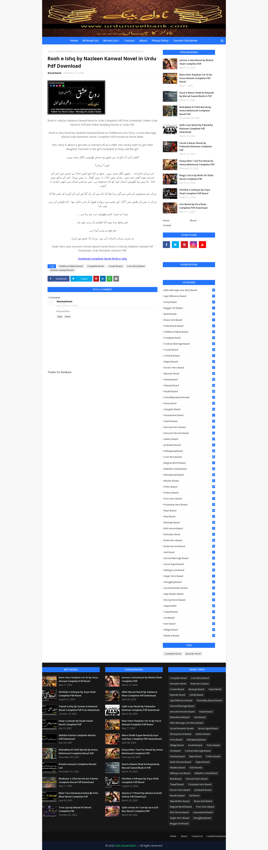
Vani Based (189, 623)
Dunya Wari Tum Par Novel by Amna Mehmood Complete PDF (197, 162)
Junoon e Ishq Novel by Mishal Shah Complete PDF (196, 61)
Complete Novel (95, 266)
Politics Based (189, 492)
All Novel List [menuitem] (90, 40)
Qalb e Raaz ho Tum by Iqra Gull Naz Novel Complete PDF (140, 809)
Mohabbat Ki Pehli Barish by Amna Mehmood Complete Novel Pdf (195, 110)
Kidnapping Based (189, 451)
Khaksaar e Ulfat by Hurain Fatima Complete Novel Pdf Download (78, 780)
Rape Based (189, 510)
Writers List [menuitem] (110, 40)
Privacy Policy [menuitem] (160, 40)
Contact (167, 225)
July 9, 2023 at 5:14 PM (67, 305)
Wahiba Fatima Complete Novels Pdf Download (77, 737)
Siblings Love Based (189, 570)
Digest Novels (189, 361)
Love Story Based (136, 266)
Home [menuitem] (74, 40)
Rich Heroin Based (189, 528)
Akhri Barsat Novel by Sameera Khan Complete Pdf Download (139, 693)
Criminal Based (189, 355)
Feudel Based (189, 391)
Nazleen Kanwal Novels (68, 51)
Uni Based (189, 617)
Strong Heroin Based (189, 599)
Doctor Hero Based (189, 367)
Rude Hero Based (189, 540)
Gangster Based (189, 409)
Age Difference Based (189, 296)
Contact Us (197, 836)
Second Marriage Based (189, 558)
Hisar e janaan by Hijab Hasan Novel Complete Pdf (76, 722)
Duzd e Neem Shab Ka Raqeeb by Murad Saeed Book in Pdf (196, 94)
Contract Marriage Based (189, 343)
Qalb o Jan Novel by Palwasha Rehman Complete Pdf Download (196, 128)
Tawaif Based (189, 611)
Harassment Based (189, 415)
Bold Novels (189, 314)
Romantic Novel (189, 534)
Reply (59, 316)
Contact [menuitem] (129, 40)
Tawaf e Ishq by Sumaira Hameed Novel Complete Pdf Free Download (79, 708)
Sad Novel (189, 552)
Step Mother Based (189, 593)
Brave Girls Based (189, 319)
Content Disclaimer (216, 836)
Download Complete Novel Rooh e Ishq (102, 258)
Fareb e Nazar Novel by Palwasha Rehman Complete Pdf (195, 146)
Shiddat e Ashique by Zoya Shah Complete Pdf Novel (194, 191)
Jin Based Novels (189, 445)
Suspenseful (189, 605)
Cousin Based (115, 266)
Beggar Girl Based (189, 308)
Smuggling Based (189, 582)
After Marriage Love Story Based (189, 290)
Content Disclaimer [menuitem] (185, 40)
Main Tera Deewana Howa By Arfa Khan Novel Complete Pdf (78, 794)
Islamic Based (189, 439)
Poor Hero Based (189, 498)
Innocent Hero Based (189, 427)
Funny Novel (189, 403)
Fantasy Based (189, 385)
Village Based (189, 629)
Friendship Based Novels (189, 397)
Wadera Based (189, 635)
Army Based (189, 302)
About (193, 220)
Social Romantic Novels (189, 588)
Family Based (189, 379)
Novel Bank (54, 73)
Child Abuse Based (189, 325)
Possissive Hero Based (189, 504)
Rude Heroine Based (189, 546)
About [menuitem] (143, 40)
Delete (67, 316)
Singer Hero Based (189, 576)
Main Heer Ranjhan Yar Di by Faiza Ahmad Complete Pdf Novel (195, 78)
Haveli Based (189, 421)
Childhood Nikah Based (71, 266)
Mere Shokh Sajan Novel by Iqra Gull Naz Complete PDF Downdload (142, 737)
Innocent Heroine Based (189, 433)
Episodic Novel (189, 373)
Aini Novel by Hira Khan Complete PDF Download (193, 206)
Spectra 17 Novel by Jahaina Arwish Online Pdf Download (142, 794)
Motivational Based (189, 474)
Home (51, 51)
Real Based (189, 516)
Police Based (189, 486)
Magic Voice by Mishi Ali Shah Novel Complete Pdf (196, 177)
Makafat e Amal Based (189, 468)
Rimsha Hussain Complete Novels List (77, 765)
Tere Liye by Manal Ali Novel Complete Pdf (75, 809)
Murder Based (189, 480)
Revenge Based (189, 522)
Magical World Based (189, 462)
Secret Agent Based (189, 564)
